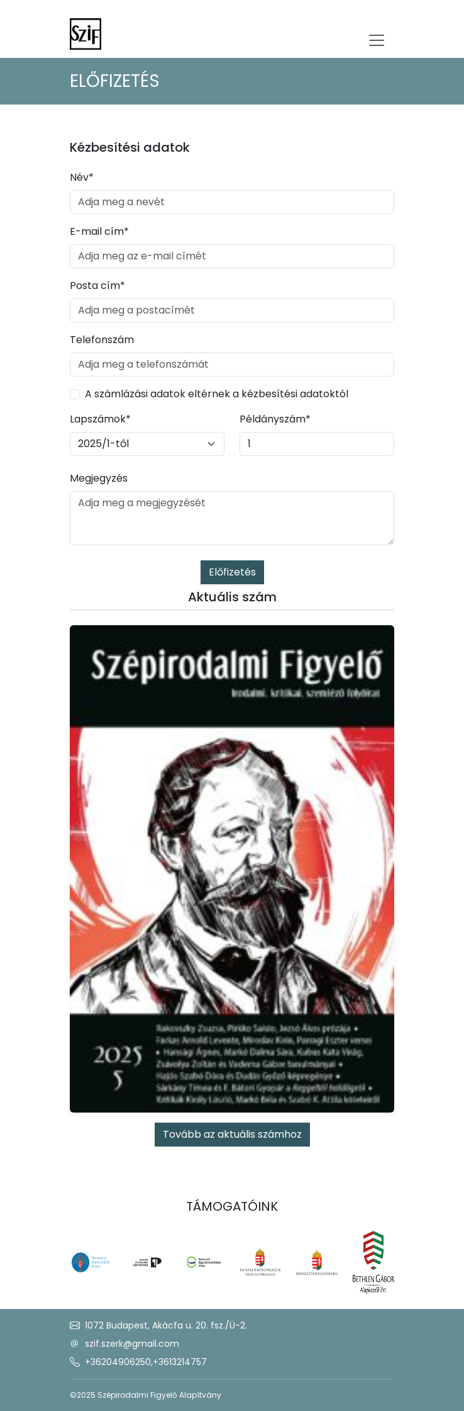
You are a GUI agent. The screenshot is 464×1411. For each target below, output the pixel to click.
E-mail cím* (99, 231)
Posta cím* (97, 285)
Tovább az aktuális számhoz (232, 1134)
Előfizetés (232, 572)
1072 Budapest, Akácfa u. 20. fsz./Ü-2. (166, 1325)
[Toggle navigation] (376, 40)
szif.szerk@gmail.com (132, 1343)
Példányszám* (275, 419)
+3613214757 (180, 1362)
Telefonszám (102, 339)
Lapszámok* (100, 419)
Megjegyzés (99, 478)
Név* (82, 177)
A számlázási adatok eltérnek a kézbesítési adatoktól (216, 394)
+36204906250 (118, 1362)
